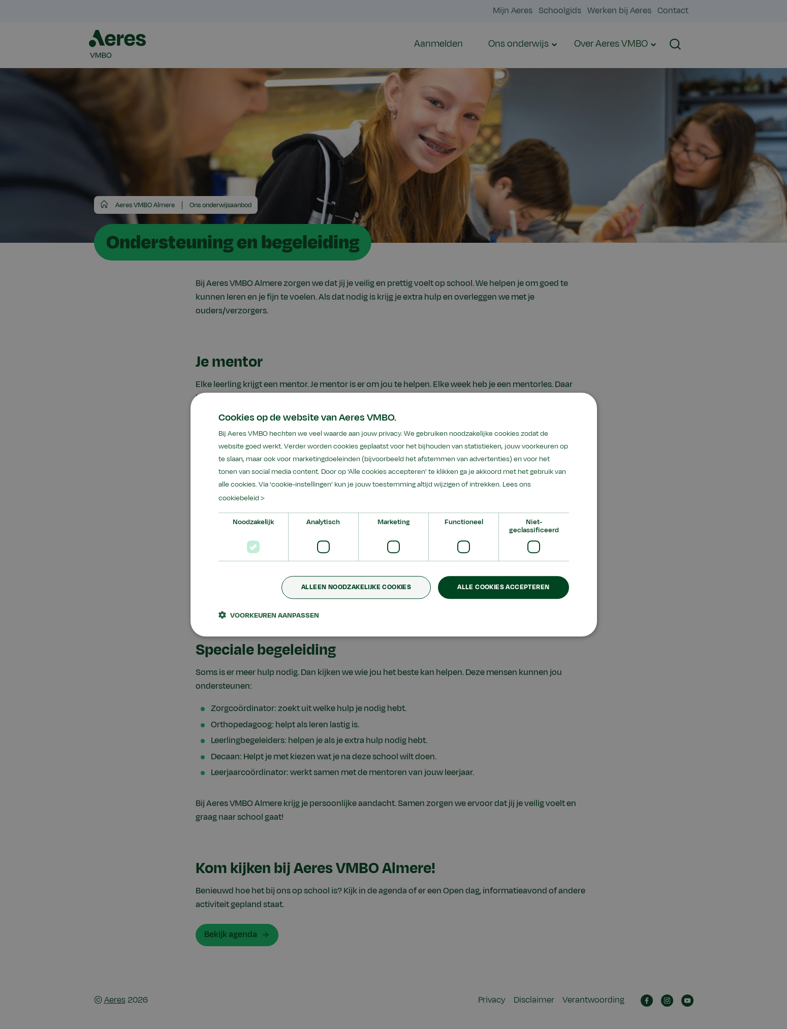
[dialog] (394, 514)
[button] (268, 615)
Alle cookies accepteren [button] (503, 587)
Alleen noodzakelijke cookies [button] (356, 587)
